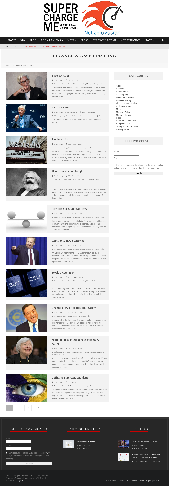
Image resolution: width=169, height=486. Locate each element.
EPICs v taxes (61, 107)
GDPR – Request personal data (150, 481)
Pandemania (60, 139)
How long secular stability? (69, 208)
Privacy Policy (157, 165)
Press (85, 40)
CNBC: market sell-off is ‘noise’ (144, 441)
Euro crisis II (60, 75)
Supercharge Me (105, 40)
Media (71, 40)
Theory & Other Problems (95, 281)
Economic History (60, 148)
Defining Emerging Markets (70, 377)
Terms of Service (111, 481)
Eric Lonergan (59, 80)
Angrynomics (130, 40)
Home (12, 40)
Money (149, 40)
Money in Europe (92, 84)
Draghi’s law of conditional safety (74, 307)
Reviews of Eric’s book (86, 441)
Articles (119, 86)
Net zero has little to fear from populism (45, 46)
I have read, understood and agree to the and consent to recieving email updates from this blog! (28, 456)
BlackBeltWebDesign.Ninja (15, 481)
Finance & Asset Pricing (63, 84)
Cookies (134, 481)
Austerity (57, 386)
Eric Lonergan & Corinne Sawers (66, 112)
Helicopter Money (79, 249)
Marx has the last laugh (67, 171)
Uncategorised (90, 116)
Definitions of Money (62, 352)
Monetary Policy (79, 84)
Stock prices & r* (63, 272)
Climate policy (59, 116)
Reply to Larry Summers (68, 240)
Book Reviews (51, 40)
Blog (33, 40)
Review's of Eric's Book (126, 121)
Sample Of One (123, 124)
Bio (22, 40)
